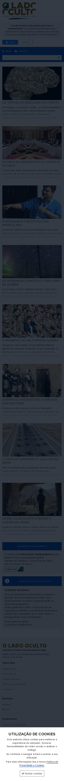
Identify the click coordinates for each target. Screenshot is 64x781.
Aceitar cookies (32, 773)
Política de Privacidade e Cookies (38, 763)
